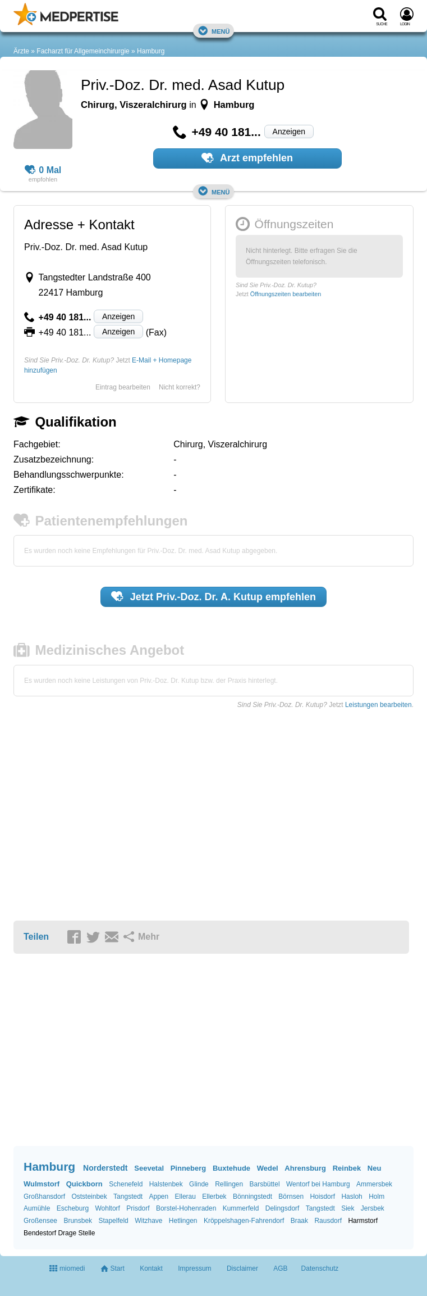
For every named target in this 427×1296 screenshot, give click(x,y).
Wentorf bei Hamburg (318, 1184)
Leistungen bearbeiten (378, 705)
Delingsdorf (282, 1208)
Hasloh (351, 1196)
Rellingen (229, 1184)
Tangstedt (128, 1196)
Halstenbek (166, 1184)
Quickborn (84, 1184)
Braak (299, 1221)
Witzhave (148, 1221)
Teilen (36, 936)
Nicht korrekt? (179, 387)
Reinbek (347, 1168)
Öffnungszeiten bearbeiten (285, 294)
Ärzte (21, 51)
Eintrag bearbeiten (122, 387)
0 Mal (43, 170)
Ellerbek (214, 1196)
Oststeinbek (89, 1196)
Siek (347, 1208)
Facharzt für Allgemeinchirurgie (82, 51)
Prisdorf (137, 1208)
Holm (376, 1196)
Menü (214, 30)
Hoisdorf (322, 1196)
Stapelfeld (113, 1221)
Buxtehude (231, 1168)
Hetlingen (183, 1221)
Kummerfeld (241, 1208)
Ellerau (185, 1196)
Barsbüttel (265, 1184)
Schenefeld (126, 1184)
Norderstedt (105, 1167)
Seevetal (149, 1168)
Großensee (40, 1221)
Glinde (199, 1184)
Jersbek (372, 1208)
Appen (159, 1196)
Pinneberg (188, 1168)
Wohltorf (107, 1208)
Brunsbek (77, 1221)
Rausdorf (328, 1221)
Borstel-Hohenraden (186, 1208)
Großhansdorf (44, 1196)
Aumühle (37, 1208)
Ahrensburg (305, 1168)
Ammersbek (374, 1184)
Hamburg (150, 51)
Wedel (267, 1168)
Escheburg (73, 1208)
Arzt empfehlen (247, 158)
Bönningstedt (252, 1196)
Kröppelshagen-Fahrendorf (244, 1221)
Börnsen (291, 1196)
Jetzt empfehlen (213, 596)
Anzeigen (289, 131)
